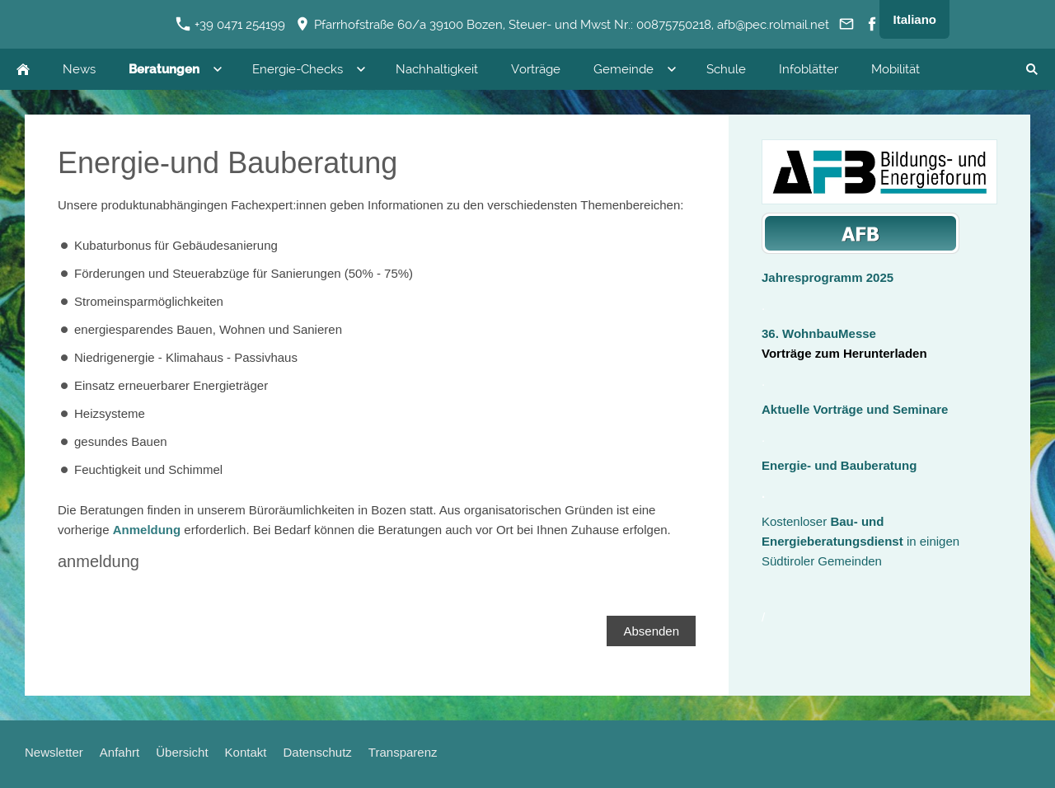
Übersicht (182, 752)
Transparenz (403, 752)
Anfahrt (119, 752)
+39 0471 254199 (231, 24)
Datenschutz (317, 752)
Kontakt (246, 752)
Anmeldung (147, 530)
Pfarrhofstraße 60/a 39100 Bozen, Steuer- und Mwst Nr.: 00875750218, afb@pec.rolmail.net (562, 24)
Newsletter (54, 752)
